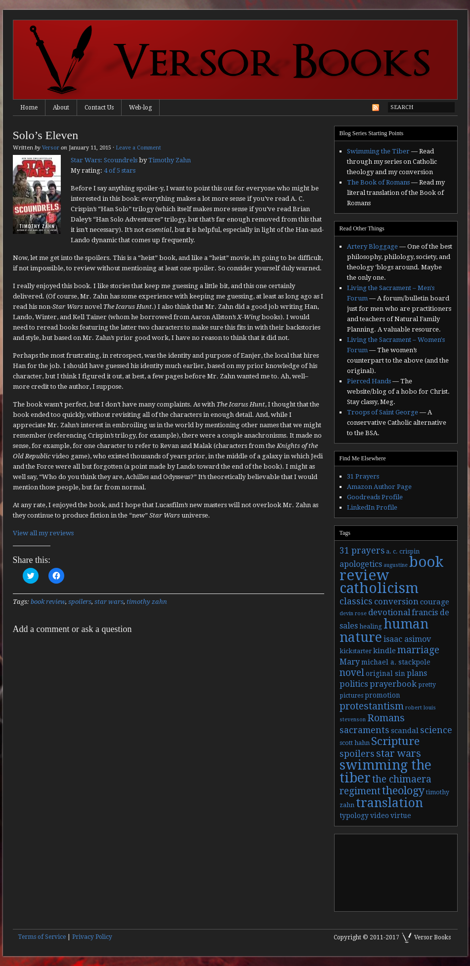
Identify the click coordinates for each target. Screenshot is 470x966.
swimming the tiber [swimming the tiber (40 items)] (385, 771)
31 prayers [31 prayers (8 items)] (362, 551)
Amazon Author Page (379, 486)
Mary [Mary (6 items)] (350, 662)
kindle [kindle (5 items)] (384, 650)
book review (48, 601)
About (61, 107)
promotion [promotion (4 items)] (382, 695)
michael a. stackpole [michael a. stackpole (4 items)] (395, 662)
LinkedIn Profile (372, 507)
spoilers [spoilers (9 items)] (357, 753)
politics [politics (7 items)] (354, 684)
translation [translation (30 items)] (389, 803)
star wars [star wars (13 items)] (398, 753)
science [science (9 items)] (436, 730)
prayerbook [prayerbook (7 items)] (393, 684)
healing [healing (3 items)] (370, 626)
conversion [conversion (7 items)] (396, 601)
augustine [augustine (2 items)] (396, 565)
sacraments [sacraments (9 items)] (364, 730)
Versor (50, 148)
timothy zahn (147, 601)
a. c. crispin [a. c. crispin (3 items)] (403, 551)
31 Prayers (363, 476)
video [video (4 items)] (379, 815)
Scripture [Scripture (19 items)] (395, 741)
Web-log (140, 107)
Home (29, 107)
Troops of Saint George (382, 412)
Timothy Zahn (169, 160)
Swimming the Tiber (378, 151)
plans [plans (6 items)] (417, 673)
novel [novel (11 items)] (352, 672)
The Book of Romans (378, 182)
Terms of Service (42, 936)
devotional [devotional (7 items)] (389, 612)
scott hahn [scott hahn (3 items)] (355, 743)
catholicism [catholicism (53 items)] (379, 588)
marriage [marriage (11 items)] (418, 650)
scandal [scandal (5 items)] (405, 730)
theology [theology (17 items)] (403, 790)
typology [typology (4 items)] (354, 815)
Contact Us (99, 107)
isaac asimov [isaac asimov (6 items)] (407, 639)
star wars (109, 601)
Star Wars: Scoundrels (104, 160)
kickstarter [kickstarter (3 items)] (356, 651)
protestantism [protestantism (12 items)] (372, 706)
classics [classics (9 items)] (356, 601)
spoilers (79, 601)
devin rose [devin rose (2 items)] (353, 613)
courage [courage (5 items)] (434, 601)
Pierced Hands (369, 381)
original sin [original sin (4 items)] (385, 673)
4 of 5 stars (119, 170)
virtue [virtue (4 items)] (400, 815)
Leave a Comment (138, 148)
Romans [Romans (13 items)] (386, 718)
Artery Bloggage (372, 246)
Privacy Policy (92, 936)
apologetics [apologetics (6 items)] (361, 564)
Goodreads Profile (375, 497)
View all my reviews (43, 533)
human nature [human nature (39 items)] (384, 630)
